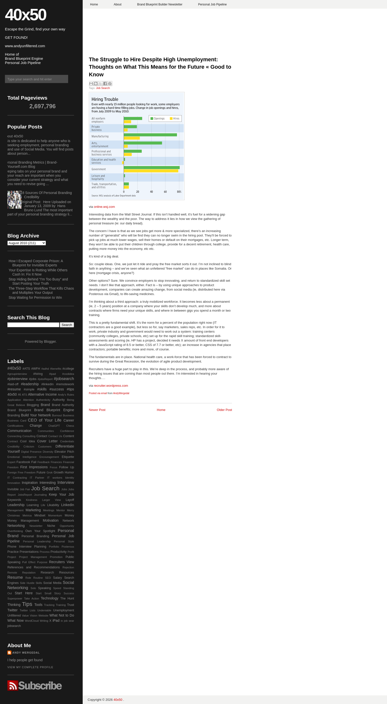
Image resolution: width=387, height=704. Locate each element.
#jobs (32, 379)
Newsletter (35, 525)
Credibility (13, 446)
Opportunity (67, 525)
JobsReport (25, 494)
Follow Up (66, 467)
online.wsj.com (104, 207)
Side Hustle (27, 582)
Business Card (16, 420)
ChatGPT (54, 425)
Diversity (48, 451)
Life (43, 505)
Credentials (67, 441)
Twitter (12, 610)
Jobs (64, 489)
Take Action (31, 598)
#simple (29, 389)
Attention (28, 399)
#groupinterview (17, 373)
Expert (11, 462)
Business (68, 415)
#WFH (35, 368)
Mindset (39, 515)
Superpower (14, 598)
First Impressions (34, 467)
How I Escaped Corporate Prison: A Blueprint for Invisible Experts (36, 263)
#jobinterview (17, 379)
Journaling (40, 494)
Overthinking (15, 531)
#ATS (26, 368)
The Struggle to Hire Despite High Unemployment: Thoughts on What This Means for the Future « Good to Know (160, 67)
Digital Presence (31, 451)
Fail (33, 462)
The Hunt (67, 598)
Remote (12, 572)
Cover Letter (47, 441)
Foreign (12, 472)
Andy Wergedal (26, 652)
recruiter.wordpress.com (111, 385)
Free (20, 472)
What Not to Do (61, 615)
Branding (13, 415)
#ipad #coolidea (61, 373)
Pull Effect (29, 562)
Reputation (29, 572)
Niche (51, 526)
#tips (70, 389)
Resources (66, 572)
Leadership (15, 505)
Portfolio (54, 546)
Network (68, 520)
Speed (57, 588)
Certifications (15, 425)
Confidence (67, 430)
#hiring (38, 374)
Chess (70, 425)
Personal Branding (35, 536)
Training (61, 604)
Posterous (68, 546)
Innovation (13, 482)
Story (57, 593)
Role (28, 577)
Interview (66, 482)
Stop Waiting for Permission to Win (35, 297)
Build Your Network (36, 415)
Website (43, 615)
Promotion (56, 556)
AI (19, 394)
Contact (42, 436)
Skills (39, 582)
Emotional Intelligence (22, 456)
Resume (15, 577)
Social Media (52, 583)
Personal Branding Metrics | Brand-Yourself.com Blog (31, 164)
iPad (56, 620)
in (62, 620)
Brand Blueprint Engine (54, 410)
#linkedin (47, 384)
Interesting (47, 483)
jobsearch (14, 626)
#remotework (65, 384)
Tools (38, 605)
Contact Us (55, 436)
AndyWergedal (121, 393)
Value (25, 615)
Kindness (31, 499)
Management (15, 510)
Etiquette (68, 457)
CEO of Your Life (44, 420)
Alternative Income (42, 394)
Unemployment (63, 610)
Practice (13, 552)
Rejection (68, 567)
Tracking (49, 604)
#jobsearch (64, 378)
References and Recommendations (33, 567)
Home (94, 4)
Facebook (23, 462)
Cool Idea (27, 441)
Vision (33, 615)
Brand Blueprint (19, 410)
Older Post (224, 410)
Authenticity (43, 399)
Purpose (42, 562)
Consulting (29, 436)
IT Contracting (17, 477)
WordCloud (32, 620)
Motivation (51, 520)
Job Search (103, 87)
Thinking (13, 605)
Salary (57, 577)
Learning (33, 505)
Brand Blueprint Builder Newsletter (159, 4)
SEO (48, 577)
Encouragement (49, 456)
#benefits (55, 368)
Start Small (43, 593)
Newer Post (97, 410)
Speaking (44, 588)
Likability (53, 505)
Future (41, 472)
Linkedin (67, 505)
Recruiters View (61, 562)
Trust (70, 605)
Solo (33, 588)
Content (68, 436)
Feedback (44, 462)
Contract (12, 441)
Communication (19, 431)
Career (68, 420)
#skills (42, 389)
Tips (27, 604)
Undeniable (44, 610)
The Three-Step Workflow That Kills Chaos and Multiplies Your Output (41, 290)
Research (47, 572)
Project (11, 556)
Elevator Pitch (64, 451)
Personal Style (64, 541)
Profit (71, 551)
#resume (14, 389)
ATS (24, 394)
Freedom (30, 472)
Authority (59, 400)
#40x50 (14, 368)
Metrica (27, 515)
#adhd (45, 368)
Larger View (51, 499)
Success (69, 593)
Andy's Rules (66, 394)
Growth (59, 472)
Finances (56, 462)
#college (68, 368)
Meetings (48, 510)
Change (36, 425)
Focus (53, 467)
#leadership (30, 384)
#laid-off (13, 384)
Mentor (60, 510)
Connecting (14, 436)
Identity (69, 477)
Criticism (28, 446)
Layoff (70, 500)
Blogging (33, 405)
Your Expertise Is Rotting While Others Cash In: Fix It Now (38, 272)
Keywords (14, 500)
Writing (44, 620)
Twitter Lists (28, 610)
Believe (20, 405)
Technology (49, 598)
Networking (16, 526)
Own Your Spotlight (40, 531)
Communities (46, 430)
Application (14, 399)
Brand (45, 405)
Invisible (13, 489)
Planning (40, 546)
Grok (50, 472)
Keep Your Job (61, 494)
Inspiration (30, 483)
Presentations (29, 552)
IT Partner (37, 477)
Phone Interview (19, 546)
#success (56, 389)
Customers (44, 446)
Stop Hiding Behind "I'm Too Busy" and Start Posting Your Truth (38, 281)
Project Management (33, 556)
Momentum (55, 515)
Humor (69, 472)
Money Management (23, 520)
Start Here (24, 593)
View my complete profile (30, 667)
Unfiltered (14, 615)
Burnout (57, 415)
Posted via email (98, 393)
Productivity (59, 552)
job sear (69, 620)
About (117, 4)
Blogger (50, 341)
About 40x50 (13, 136)
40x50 (25, 14)
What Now (15, 620)
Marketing (33, 510)
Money (69, 515)
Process (45, 551)
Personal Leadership (37, 541)
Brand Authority (63, 405)
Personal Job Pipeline (212, 4)
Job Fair (25, 489)
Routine (38, 577)
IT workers (54, 477)
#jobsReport (45, 379)
